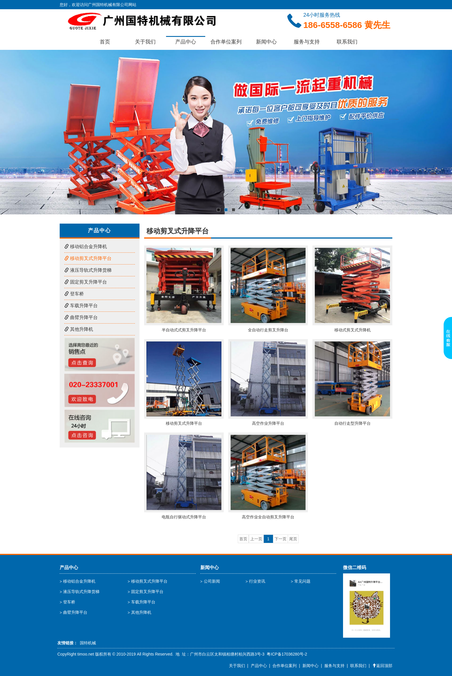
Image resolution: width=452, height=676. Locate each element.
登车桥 (74, 293)
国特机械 (88, 643)
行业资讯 (257, 581)
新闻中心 (266, 42)
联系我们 (347, 42)
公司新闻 (212, 581)
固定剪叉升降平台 (85, 282)
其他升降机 (78, 329)
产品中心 (185, 42)
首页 (105, 42)
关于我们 (145, 42)
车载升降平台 (81, 305)
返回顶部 (382, 665)
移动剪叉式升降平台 (88, 258)
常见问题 (302, 581)
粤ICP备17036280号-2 (287, 654)
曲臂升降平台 (81, 317)
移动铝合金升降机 (85, 246)
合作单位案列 (226, 42)
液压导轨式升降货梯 (88, 270)
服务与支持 (307, 42)
